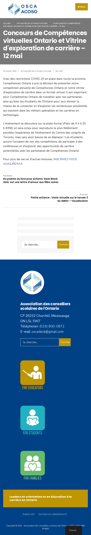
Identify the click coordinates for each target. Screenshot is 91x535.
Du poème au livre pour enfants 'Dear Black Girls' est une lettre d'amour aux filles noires (30, 179)
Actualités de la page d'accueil (32, 23)
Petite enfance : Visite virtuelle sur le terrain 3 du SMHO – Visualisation (59, 198)
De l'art (59, 71)
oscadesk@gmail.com (48, 331)
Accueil (7, 23)
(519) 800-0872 (52, 326)
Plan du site (29, 514)
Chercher (63, 244)
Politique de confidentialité (52, 514)
